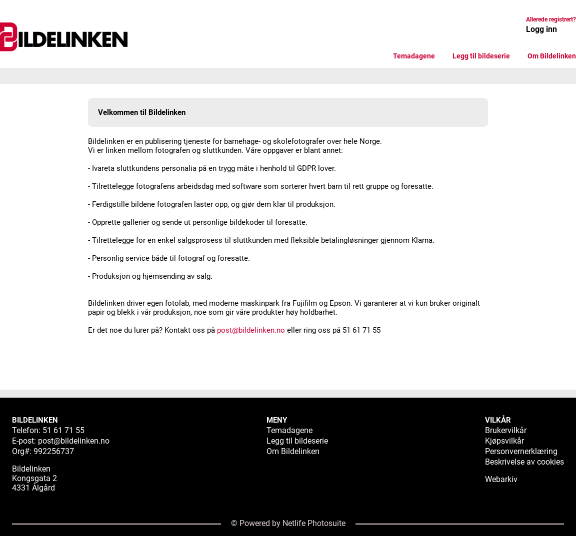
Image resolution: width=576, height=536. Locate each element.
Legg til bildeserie (481, 56)
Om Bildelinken (552, 56)
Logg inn (541, 29)
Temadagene (414, 56)
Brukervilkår (505, 430)
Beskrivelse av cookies (524, 462)
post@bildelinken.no (251, 330)
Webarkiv (501, 479)
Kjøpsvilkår (504, 441)
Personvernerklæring (521, 451)
